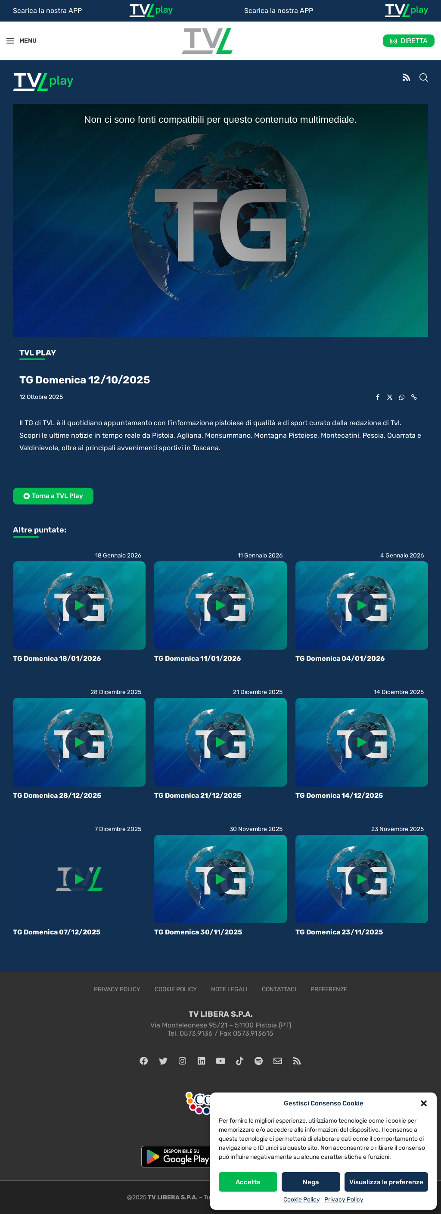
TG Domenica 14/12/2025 (339, 795)
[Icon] (79, 605)
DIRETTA (414, 41)
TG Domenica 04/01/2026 (340, 658)
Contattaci (279, 989)
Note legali (229, 989)
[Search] (423, 78)
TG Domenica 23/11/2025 (339, 932)
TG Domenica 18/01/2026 (57, 658)
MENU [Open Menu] (23, 40)
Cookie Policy (301, 1199)
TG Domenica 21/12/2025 (197, 795)
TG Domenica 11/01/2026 (197, 658)
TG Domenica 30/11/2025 (198, 932)
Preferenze (329, 989)
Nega (311, 1182)
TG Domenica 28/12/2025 (57, 795)
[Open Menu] (10, 41)
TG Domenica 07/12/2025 (56, 932)
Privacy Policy (343, 1199)
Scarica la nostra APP (47, 10)
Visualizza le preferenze (386, 1182)
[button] (423, 1103)
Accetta (248, 1182)
